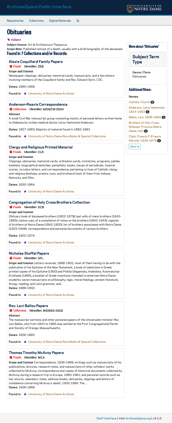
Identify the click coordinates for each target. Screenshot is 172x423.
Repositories (15, 20)
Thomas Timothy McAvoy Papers (36, 352)
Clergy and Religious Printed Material (41, 146)
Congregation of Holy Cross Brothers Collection (49, 202)
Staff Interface (106, 418)
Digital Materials (60, 20)
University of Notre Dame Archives (51, 93)
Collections (36, 20)
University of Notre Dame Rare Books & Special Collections (67, 136)
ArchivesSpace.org (138, 418)
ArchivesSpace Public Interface (39, 6)
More (134, 146)
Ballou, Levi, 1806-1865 (145, 117)
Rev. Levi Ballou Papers (28, 305)
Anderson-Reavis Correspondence (38, 104)
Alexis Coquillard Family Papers (36, 61)
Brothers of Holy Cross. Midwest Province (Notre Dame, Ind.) (145, 127)
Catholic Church (139, 102)
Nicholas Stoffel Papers (29, 253)
